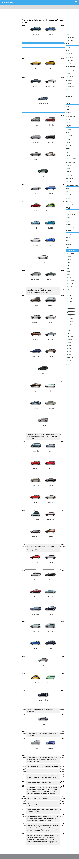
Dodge (68, 83)
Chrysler (70, 70)
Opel (68, 198)
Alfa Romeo (70, 37)
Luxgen (69, 175)
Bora (68, 265)
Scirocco (69, 339)
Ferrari (69, 96)
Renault (69, 211)
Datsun (69, 80)
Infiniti (68, 139)
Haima (68, 119)
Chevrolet (70, 67)
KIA (67, 152)
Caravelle (69, 274)
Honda (68, 129)
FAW (67, 93)
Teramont (69, 345)
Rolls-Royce (71, 214)
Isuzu (68, 142)
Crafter (69, 277)
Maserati (69, 178)
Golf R (68, 304)
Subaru (69, 231)
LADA (68, 155)
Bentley (69, 47)
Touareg (69, 351)
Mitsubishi (70, 191)
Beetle (68, 262)
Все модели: (71, 253)
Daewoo (69, 77)
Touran (69, 354)
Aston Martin (71, 41)
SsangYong (70, 228)
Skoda (68, 221)
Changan (69, 60)
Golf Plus (69, 301)
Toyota (69, 244)
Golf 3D (69, 295)
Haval (68, 123)
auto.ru (7, 2)
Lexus (68, 165)
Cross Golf (70, 283)
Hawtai (68, 126)
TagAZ (68, 237)
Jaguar (69, 145)
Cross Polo (70, 286)
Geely (68, 109)
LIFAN (68, 168)
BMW (68, 50)
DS (67, 90)
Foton (68, 106)
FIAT (67, 100)
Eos (68, 289)
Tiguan (69, 348)
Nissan (68, 195)
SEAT (68, 218)
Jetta (68, 310)
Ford (68, 103)
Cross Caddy (70, 280)
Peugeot (69, 201)
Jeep (68, 149)
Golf (68, 292)
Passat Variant (71, 325)
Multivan (69, 313)
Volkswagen (71, 250)
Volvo (68, 361)
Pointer (69, 331)
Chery (68, 63)
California (69, 271)
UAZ (67, 247)
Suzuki (68, 234)
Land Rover (70, 162)
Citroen (69, 73)
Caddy (69, 268)
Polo (68, 334)
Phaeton (69, 328)
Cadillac (69, 57)
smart (68, 224)
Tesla (68, 241)
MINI (67, 188)
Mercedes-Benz (72, 185)
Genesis (69, 113)
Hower (69, 132)
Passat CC (70, 322)
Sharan (69, 342)
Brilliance (70, 54)
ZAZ (67, 364)
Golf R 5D (70, 307)
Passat (69, 316)
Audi (67, 44)
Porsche (69, 205)
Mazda (68, 182)
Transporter (70, 357)
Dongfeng (70, 86)
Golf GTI (69, 298)
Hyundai (69, 136)
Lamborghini (71, 159)
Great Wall (70, 116)
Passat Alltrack (71, 319)
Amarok (69, 256)
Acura (68, 34)
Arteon (69, 259)
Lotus (68, 172)
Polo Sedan (70, 336)
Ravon (68, 208)
